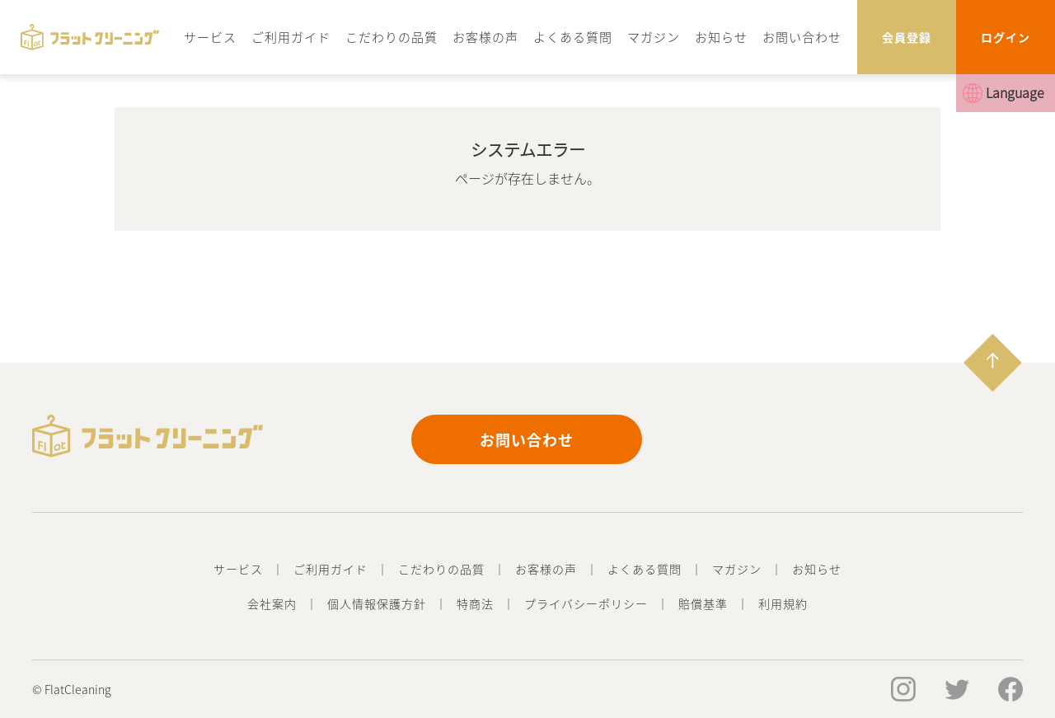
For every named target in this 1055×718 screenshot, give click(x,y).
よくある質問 (572, 36)
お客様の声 (485, 36)
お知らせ (721, 36)
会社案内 (272, 603)
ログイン (1005, 37)
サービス (210, 36)
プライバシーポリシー (586, 603)
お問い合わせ (802, 36)
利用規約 (783, 603)
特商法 (475, 603)
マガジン (653, 36)
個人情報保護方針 (376, 603)
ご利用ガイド (291, 36)
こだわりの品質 (391, 36)
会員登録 (906, 37)
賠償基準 (703, 603)
